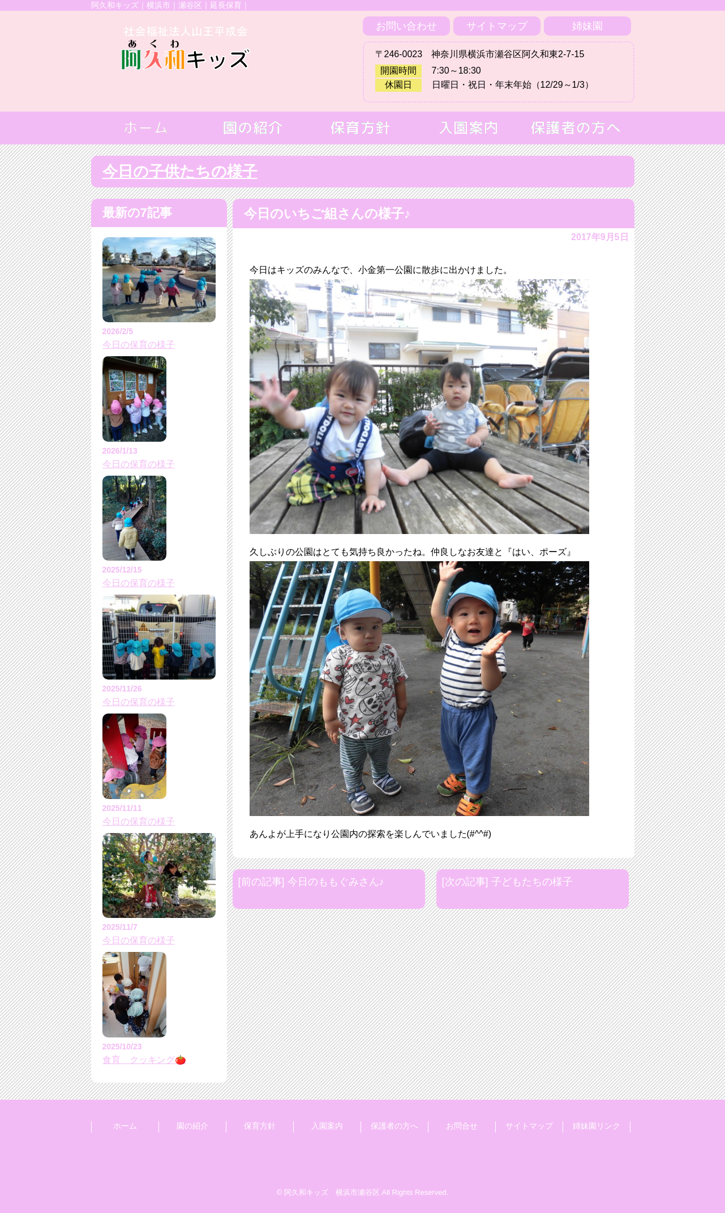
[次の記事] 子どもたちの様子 (507, 881)
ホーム (125, 1125)
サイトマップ (496, 26)
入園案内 (327, 1125)
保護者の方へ (394, 1125)
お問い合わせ (406, 26)
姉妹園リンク (596, 1125)
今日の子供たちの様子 (180, 171)
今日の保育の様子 (138, 344)
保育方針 (260, 1125)
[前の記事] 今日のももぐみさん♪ (311, 881)
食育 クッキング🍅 (144, 1060)
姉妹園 (587, 26)
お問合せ (462, 1125)
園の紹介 (192, 1125)
